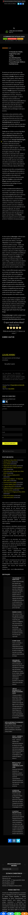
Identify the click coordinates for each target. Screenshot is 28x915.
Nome (3, 426)
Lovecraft (12, 379)
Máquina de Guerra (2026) (9, 465)
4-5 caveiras (12, 376)
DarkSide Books (6, 378)
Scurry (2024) (6, 463)
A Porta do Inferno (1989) (9, 482)
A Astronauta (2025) (8, 497)
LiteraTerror (20, 38)
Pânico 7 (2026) (10, 882)
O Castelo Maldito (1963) (9, 484)
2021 (8, 376)
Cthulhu (23, 376)
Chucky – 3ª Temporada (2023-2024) (15, 880)
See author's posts (10, 364)
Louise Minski (8, 354)
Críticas (5, 38)
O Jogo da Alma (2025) (9, 486)
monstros (21, 379)
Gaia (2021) (11, 388)
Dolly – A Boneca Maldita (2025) (11, 475)
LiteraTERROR (6, 379)
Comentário (4, 409)
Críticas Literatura (12, 38)
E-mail (3, 432)
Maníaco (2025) (7, 462)
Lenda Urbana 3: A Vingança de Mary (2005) (14, 491)
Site (3, 437)
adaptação (18, 376)
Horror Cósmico (21, 378)
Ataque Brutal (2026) (8, 495)
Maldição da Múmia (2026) (15, 885)
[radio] (8, 328)
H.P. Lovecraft (13, 378)
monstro (17, 379)
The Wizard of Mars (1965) (10, 460)
